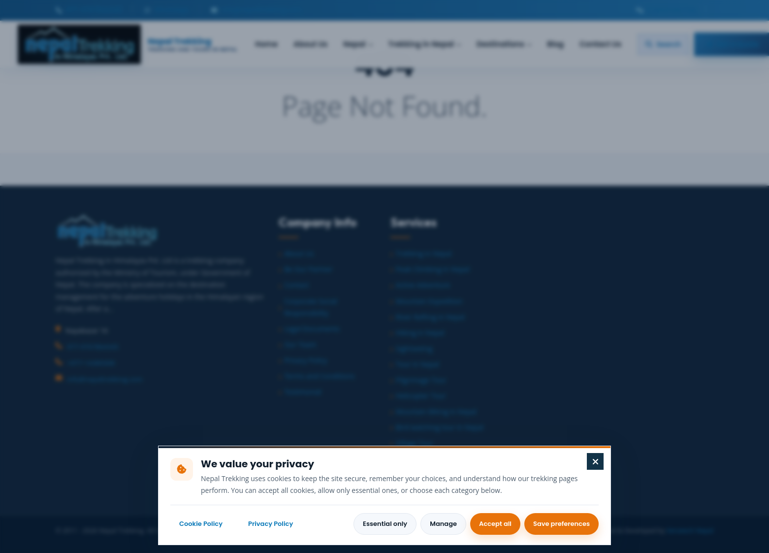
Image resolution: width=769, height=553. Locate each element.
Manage (443, 523)
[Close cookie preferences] (595, 461)
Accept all (495, 523)
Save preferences (561, 523)
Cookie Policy (201, 523)
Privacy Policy (270, 523)
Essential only (385, 523)
